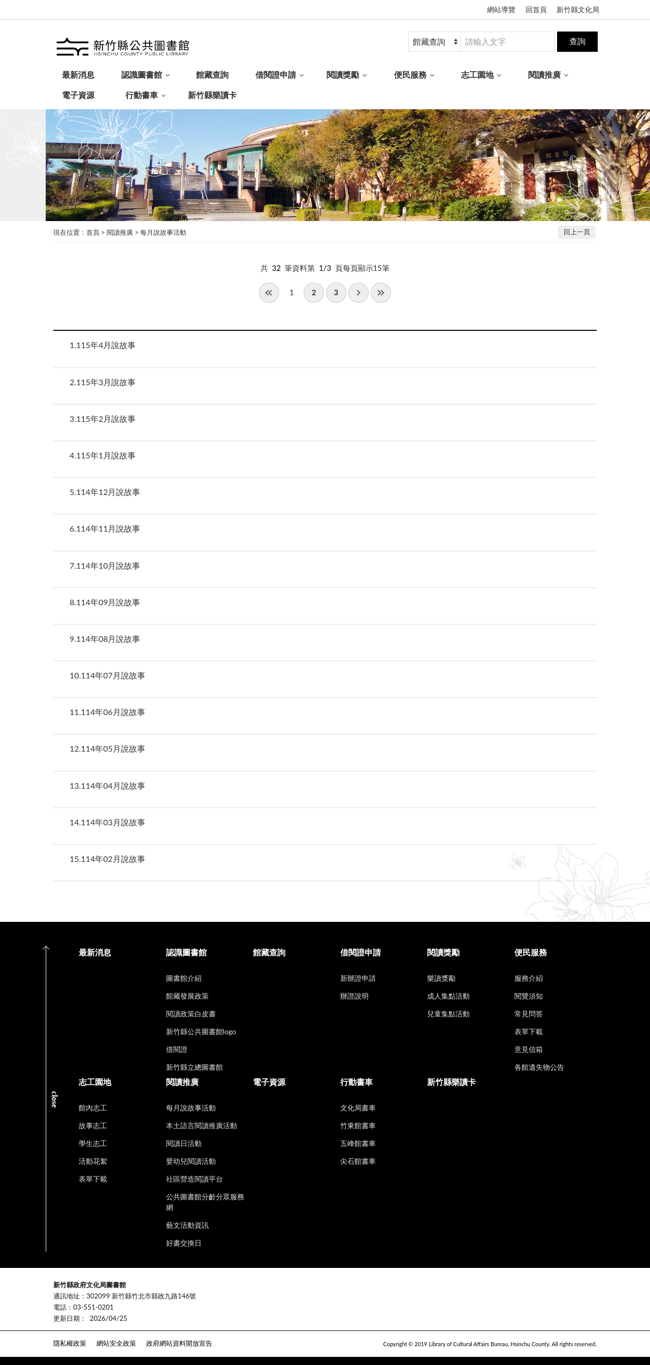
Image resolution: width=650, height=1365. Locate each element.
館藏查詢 (212, 74)
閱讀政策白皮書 (191, 1013)
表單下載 (528, 1031)
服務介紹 (528, 978)
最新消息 (78, 74)
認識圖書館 (141, 74)
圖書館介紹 (184, 978)
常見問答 (528, 1013)
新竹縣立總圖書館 (194, 1067)
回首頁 (536, 9)
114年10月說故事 (105, 565)
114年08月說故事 (105, 638)
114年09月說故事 (105, 602)
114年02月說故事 (107, 858)
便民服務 (410, 74)
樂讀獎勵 (441, 978)
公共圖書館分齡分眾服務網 (205, 1202)
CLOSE (54, 1099)
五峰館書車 (358, 1143)
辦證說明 (354, 995)
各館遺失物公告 (539, 1067)
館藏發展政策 (187, 995)
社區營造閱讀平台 (194, 1178)
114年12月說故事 (105, 492)
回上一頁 (577, 232)
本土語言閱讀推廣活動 (201, 1125)
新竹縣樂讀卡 (212, 95)
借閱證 (176, 1049)
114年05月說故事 (107, 748)
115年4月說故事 (103, 345)
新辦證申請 (358, 978)
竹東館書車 (358, 1125)
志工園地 (477, 74)
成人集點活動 (448, 995)
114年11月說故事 (105, 528)
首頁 (93, 232)
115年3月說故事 (103, 382)
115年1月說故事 (103, 455)
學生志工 (93, 1143)
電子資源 (78, 95)
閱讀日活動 (184, 1143)
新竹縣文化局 (578, 9)
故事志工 (93, 1125)
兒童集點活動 (448, 1013)
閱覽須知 (528, 995)
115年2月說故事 (103, 418)
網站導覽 (501, 9)
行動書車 (141, 95)
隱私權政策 (69, 1343)
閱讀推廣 (544, 74)
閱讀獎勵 (343, 74)
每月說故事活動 (163, 232)
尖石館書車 (358, 1161)
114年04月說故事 (107, 785)
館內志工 (93, 1107)
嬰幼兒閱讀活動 (191, 1161)
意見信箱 (528, 1049)
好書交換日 (184, 1242)
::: (6, 117)
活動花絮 (93, 1161)
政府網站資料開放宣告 (179, 1343)
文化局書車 (358, 1107)
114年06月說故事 (107, 712)
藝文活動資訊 (187, 1225)
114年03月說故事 (107, 822)
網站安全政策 (116, 1343)
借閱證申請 (275, 74)
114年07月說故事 (107, 675)
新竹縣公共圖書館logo (201, 1031)
